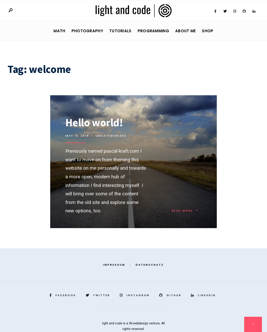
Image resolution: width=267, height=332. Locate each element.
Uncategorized (111, 136)
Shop (207, 31)
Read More (186, 210)
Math (59, 31)
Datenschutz (150, 265)
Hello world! (94, 122)
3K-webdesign (138, 323)
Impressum (114, 265)
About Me (185, 31)
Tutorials (120, 31)
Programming (153, 31)
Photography (87, 31)
